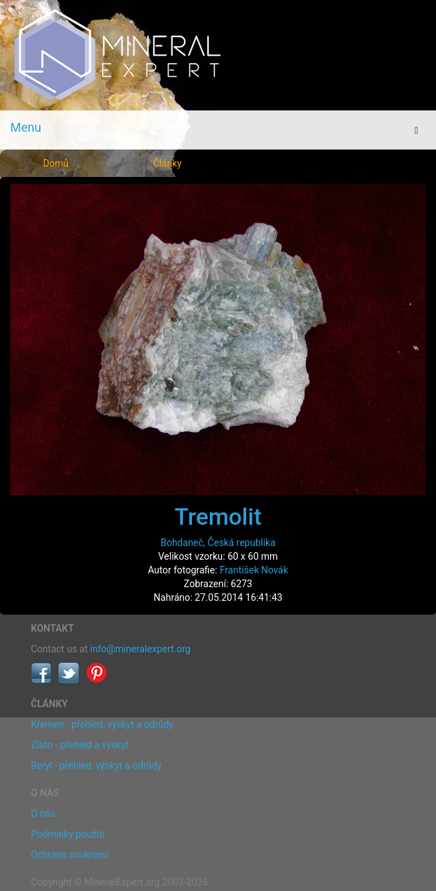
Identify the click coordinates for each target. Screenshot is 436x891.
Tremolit (217, 516)
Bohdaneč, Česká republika (218, 542)
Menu (25, 127)
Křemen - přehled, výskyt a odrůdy (102, 724)
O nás (43, 813)
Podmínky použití (67, 834)
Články (167, 163)
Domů (56, 163)
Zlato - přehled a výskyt (79, 744)
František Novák (253, 570)
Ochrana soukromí (70, 854)
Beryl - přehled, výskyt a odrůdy (96, 765)
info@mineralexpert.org (140, 648)
